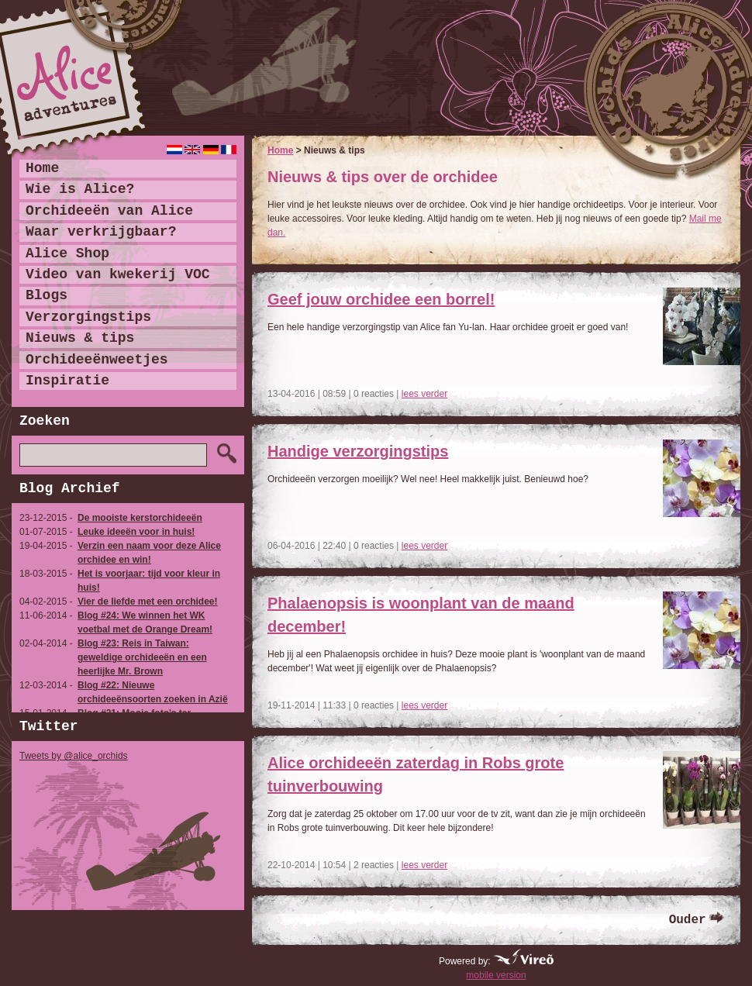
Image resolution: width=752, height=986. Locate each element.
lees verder (424, 393)
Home (280, 150)
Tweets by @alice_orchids (73, 755)
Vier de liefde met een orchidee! (148, 601)
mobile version (496, 975)
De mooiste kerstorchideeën (140, 517)
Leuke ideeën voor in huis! (136, 531)
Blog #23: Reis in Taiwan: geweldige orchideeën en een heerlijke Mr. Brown (142, 657)
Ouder (687, 920)
